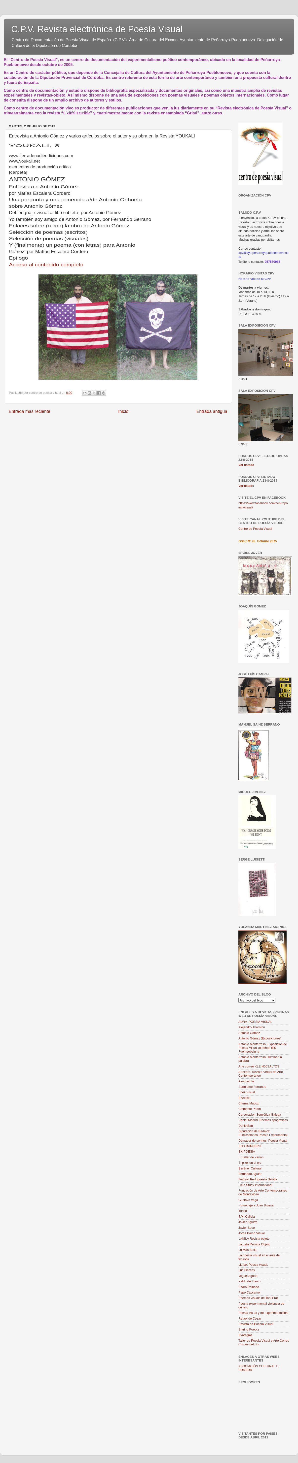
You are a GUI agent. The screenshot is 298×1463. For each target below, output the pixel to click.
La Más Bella (247, 1250)
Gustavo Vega (248, 1200)
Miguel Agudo (247, 1276)
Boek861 (244, 1098)
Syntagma (245, 1335)
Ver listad (245, 486)
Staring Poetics (249, 1329)
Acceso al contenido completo (46, 264)
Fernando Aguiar (249, 1174)
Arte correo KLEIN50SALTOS (258, 1066)
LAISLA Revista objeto (253, 1238)
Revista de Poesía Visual (255, 1324)
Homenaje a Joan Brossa (255, 1205)
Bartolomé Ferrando (252, 1087)
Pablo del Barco (249, 1281)
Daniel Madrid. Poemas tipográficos (263, 1120)
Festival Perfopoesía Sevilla (257, 1179)
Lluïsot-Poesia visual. (253, 1264)
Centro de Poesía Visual (255, 529)
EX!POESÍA (246, 1151)
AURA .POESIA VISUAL (255, 1022)
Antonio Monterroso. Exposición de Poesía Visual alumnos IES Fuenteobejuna (262, 1047)
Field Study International (255, 1185)
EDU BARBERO (249, 1146)
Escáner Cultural (249, 1168)
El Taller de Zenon (250, 1157)
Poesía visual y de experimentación (263, 1313)
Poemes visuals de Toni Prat (258, 1298)
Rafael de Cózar (249, 1318)
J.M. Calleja (246, 1216)
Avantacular (246, 1081)
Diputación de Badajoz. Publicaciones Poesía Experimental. (263, 1133)
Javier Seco (246, 1228)
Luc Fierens (246, 1270)
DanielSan (245, 1126)
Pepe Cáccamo (249, 1292)
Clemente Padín (249, 1109)
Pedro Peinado (248, 1287)
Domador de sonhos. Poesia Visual (262, 1140)
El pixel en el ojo (249, 1162)
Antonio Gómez (249, 1033)
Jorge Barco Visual (251, 1233)
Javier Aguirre (248, 1222)
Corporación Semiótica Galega (259, 1114)
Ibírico (242, 1211)
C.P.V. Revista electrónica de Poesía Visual (97, 29)
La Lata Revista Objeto (254, 1244)
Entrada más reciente (29, 411)
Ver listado (246, 465)
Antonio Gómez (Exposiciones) (259, 1038)
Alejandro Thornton (251, 1027)
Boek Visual (246, 1092)
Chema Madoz (248, 1103)
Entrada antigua (211, 411)
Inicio (123, 411)
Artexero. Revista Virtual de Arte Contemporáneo (260, 1073)
